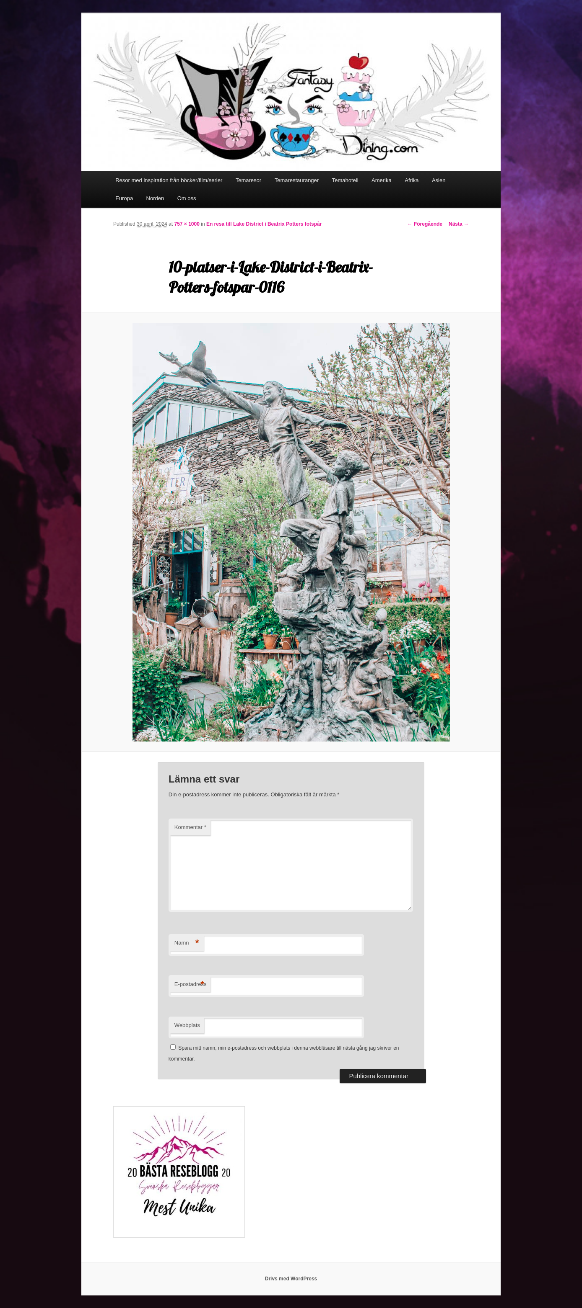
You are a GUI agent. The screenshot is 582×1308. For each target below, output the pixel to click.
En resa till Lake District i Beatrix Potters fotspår (264, 224)
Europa (124, 198)
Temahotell (345, 180)
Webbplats (187, 1025)
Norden (155, 198)
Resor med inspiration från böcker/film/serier (168, 180)
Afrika (411, 180)
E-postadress (190, 984)
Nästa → (459, 224)
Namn (186, 943)
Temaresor (248, 180)
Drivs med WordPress (291, 1279)
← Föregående (425, 224)
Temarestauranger (297, 180)
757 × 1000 (186, 224)
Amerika (382, 180)
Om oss (186, 198)
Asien (439, 180)
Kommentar (190, 827)
